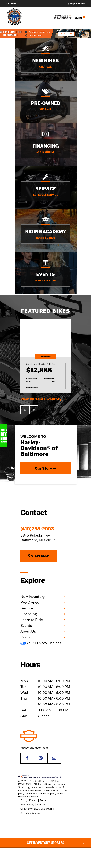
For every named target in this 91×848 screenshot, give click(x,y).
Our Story (45, 468)
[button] (24, 409)
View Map (38, 555)
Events (26, 625)
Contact (27, 637)
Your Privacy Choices (40, 643)
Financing (28, 614)
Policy (23, 800)
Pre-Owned (29, 602)
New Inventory (32, 596)
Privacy (33, 800)
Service (26, 608)
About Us (28, 631)
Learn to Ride (31, 620)
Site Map (41, 804)
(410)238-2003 (37, 528)
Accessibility (27, 804)
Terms (43, 800)
